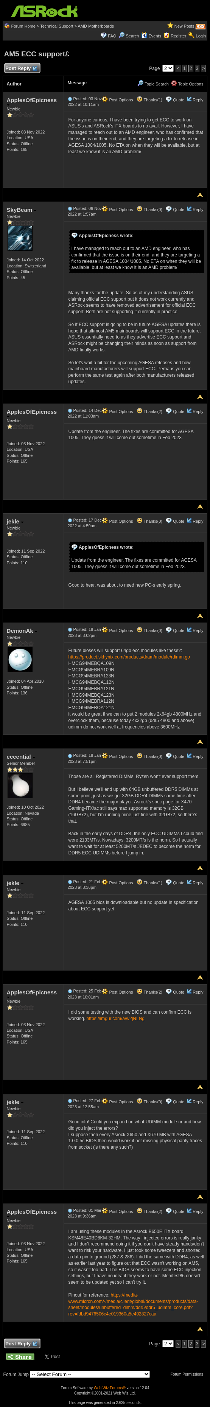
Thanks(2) (149, 411)
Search (132, 36)
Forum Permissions (189, 1374)
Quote (178, 100)
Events (151, 36)
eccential (21, 756)
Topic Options (187, 84)
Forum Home (23, 26)
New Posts (184, 26)
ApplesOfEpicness (32, 101)
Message (77, 82)
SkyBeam (22, 210)
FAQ (112, 36)
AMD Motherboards (96, 26)
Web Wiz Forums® (110, 1388)
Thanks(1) (149, 100)
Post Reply (21, 68)
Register (178, 36)
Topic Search (152, 84)
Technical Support (56, 26)
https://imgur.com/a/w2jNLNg (116, 1018)
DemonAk (22, 630)
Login (201, 36)
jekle (15, 521)
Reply (198, 100)
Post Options (117, 100)
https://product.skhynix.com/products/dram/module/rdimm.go (129, 657)
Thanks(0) (149, 209)
